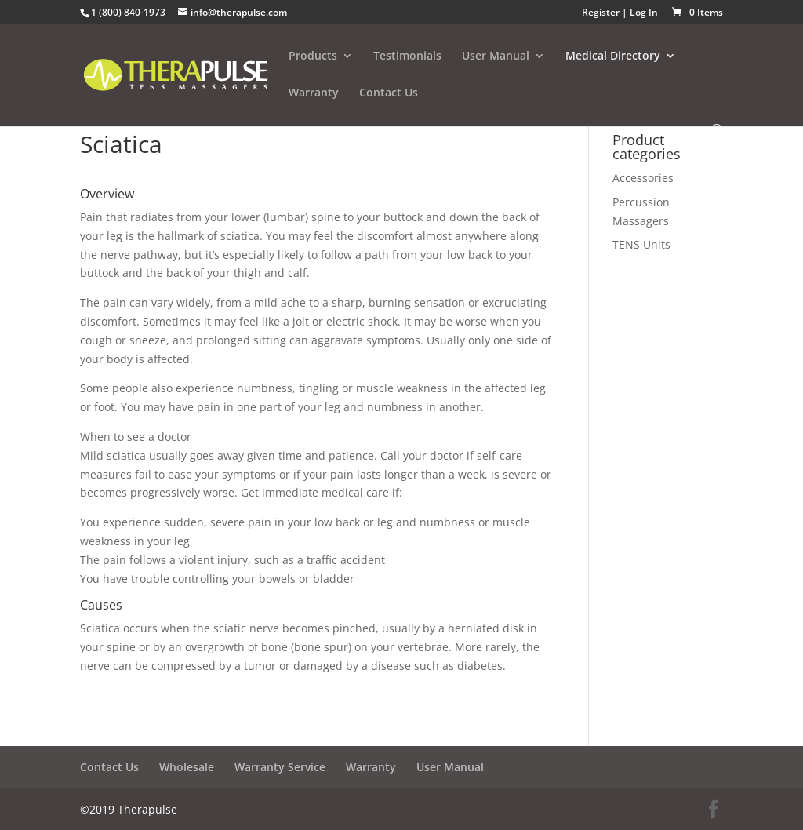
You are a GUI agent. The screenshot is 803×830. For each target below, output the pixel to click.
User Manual (495, 56)
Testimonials (407, 56)
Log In (644, 12)
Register (601, 12)
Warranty (314, 93)
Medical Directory (612, 56)
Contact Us (388, 93)
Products (313, 56)
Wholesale (186, 766)
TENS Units (641, 244)
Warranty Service (279, 766)
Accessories (643, 177)
